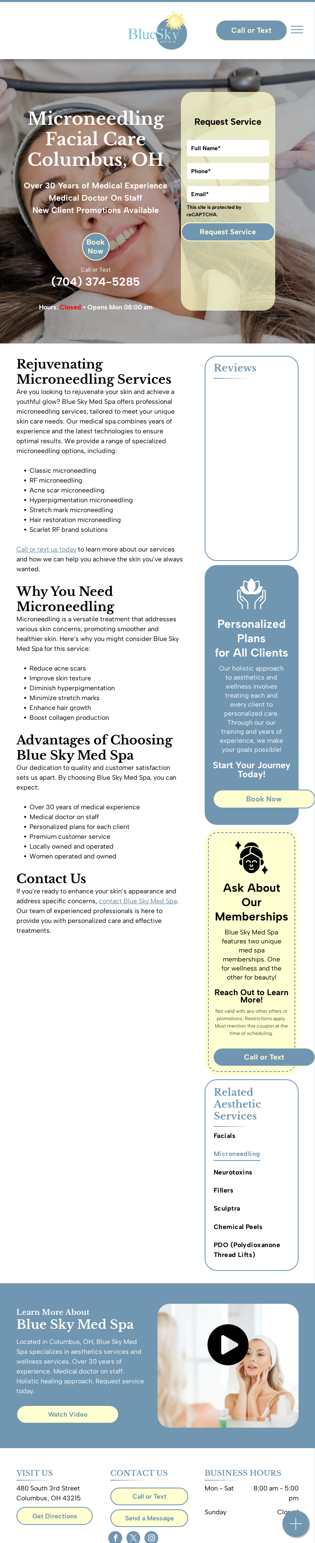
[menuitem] (253, 1136)
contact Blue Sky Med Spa (138, 901)
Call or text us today (46, 549)
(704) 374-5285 (95, 281)
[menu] (297, 29)
